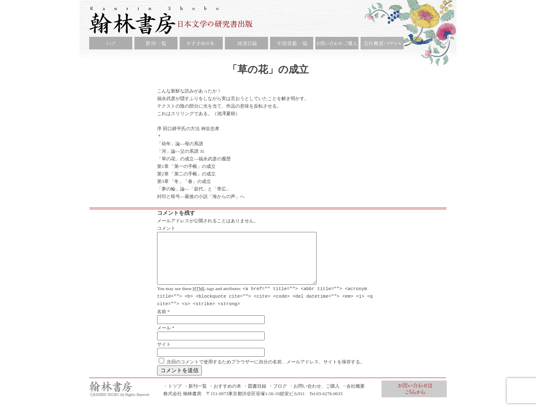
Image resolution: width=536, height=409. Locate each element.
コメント (166, 228)
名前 (161, 321)
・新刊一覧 (195, 395)
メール (164, 337)
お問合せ (414, 398)
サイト (164, 353)
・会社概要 (353, 395)
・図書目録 (254, 395)
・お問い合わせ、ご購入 (314, 395)
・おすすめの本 (225, 395)
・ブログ (277, 395)
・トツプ (172, 395)
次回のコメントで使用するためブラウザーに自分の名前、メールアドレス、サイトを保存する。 (266, 371)
